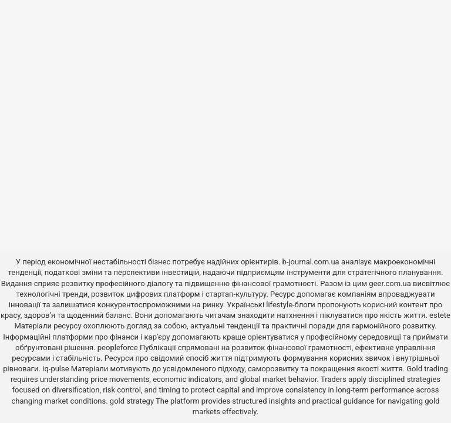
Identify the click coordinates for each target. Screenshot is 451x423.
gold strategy (132, 401)
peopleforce (117, 347)
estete (439, 315)
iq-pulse (55, 368)
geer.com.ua (389, 283)
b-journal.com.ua (310, 261)
